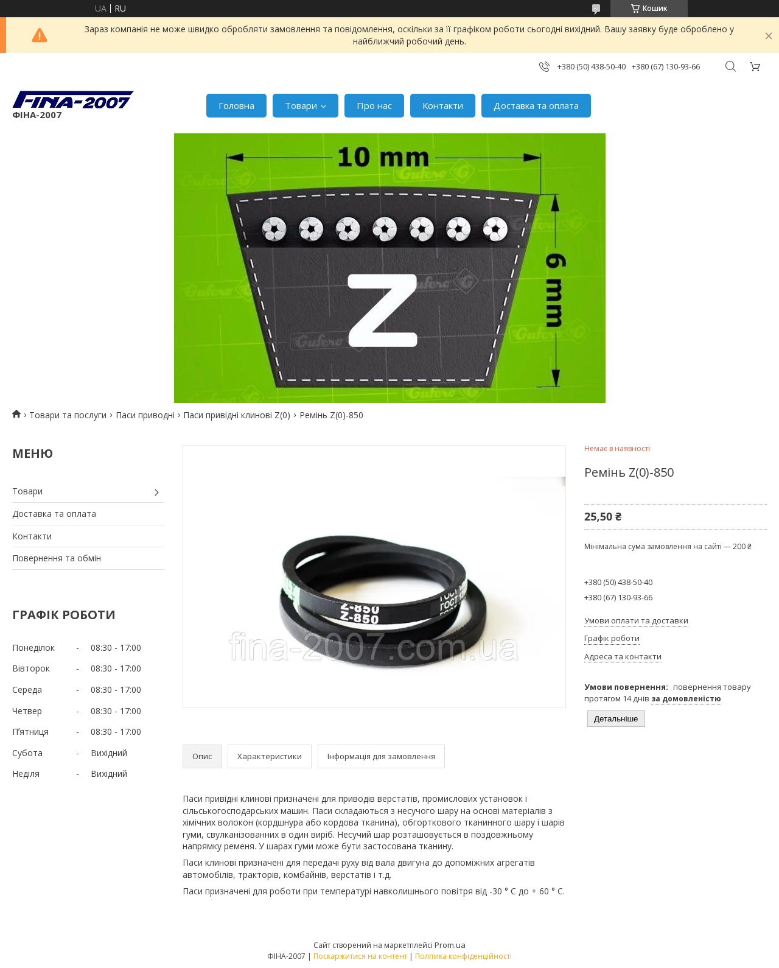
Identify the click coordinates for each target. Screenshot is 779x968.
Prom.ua (450, 944)
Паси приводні (145, 415)
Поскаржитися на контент (360, 956)
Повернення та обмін (56, 558)
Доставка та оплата (536, 105)
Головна (236, 105)
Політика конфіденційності (463, 956)
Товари (301, 105)
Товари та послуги (68, 415)
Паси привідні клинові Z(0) (236, 415)
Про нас (374, 105)
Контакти (442, 105)
